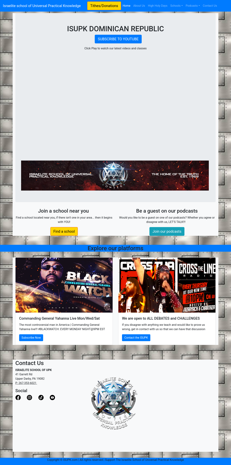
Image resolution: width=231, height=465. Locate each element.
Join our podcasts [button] (166, 231)
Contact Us (210, 5)
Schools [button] (175, 5)
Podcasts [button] (192, 5)
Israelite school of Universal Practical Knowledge (43, 6)
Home (127, 5)
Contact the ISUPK (136, 337)
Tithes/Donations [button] (104, 6)
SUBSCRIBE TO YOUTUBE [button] (118, 39)
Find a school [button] (64, 231)
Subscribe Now (31, 337)
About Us (139, 5)
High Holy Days (157, 5)
